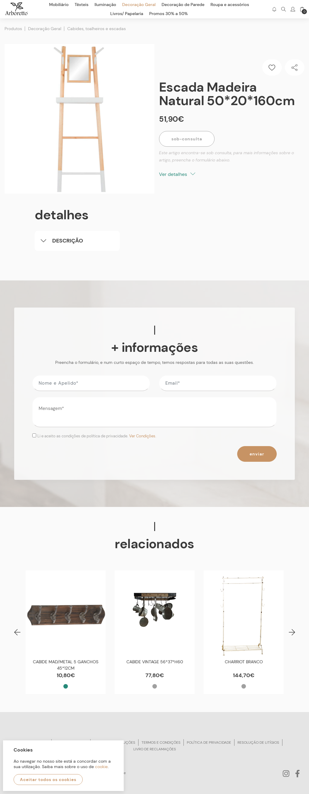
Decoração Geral (44, 28)
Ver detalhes (177, 174)
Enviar (257, 454)
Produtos (13, 28)
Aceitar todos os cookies (48, 779)
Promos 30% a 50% (168, 13)
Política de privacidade (209, 742)
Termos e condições (161, 742)
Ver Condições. (142, 436)
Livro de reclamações (154, 749)
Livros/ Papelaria (126, 13)
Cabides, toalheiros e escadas (96, 28)
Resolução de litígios (258, 742)
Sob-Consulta (186, 139)
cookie (101, 766)
